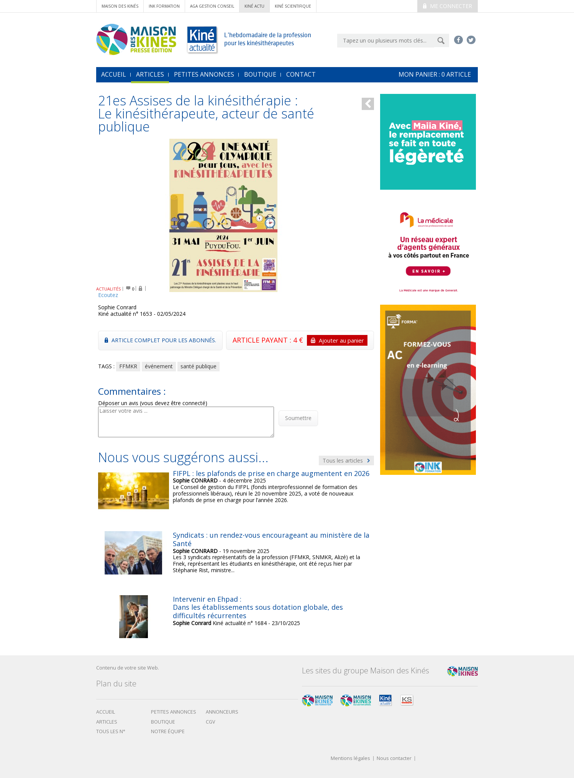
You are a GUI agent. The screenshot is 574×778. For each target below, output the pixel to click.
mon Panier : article (435, 74)
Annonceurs (222, 712)
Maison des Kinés (120, 6)
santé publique (198, 366)
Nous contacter (394, 758)
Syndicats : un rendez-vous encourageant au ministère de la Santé (271, 539)
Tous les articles (346, 460)
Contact (301, 74)
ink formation (164, 6)
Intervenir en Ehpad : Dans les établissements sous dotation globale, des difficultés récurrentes (258, 607)
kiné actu (254, 6)
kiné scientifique (293, 6)
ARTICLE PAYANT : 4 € (300, 340)
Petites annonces (204, 74)
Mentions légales (350, 758)
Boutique (260, 74)
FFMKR (128, 366)
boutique (163, 722)
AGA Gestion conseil (212, 6)
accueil (113, 74)
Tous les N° (110, 731)
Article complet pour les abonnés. (160, 340)
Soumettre (298, 418)
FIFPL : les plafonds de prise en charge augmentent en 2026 (271, 473)
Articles (150, 74)
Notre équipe (168, 731)
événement (159, 366)
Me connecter (447, 6)
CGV (210, 722)
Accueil (105, 712)
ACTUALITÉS (108, 289)
